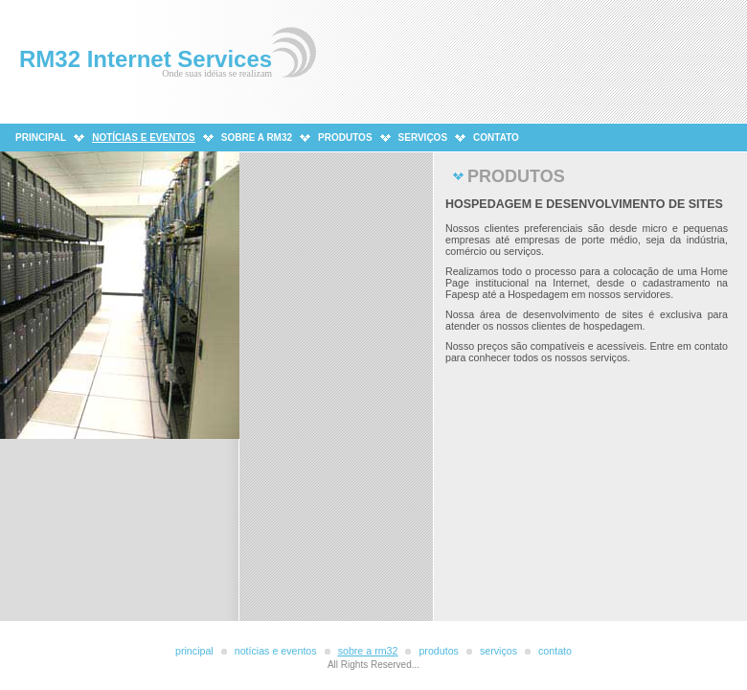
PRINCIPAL (40, 137)
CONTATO (496, 137)
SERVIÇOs (498, 650)
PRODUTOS (345, 137)
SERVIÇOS (423, 137)
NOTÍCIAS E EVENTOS (276, 650)
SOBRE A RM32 (256, 137)
